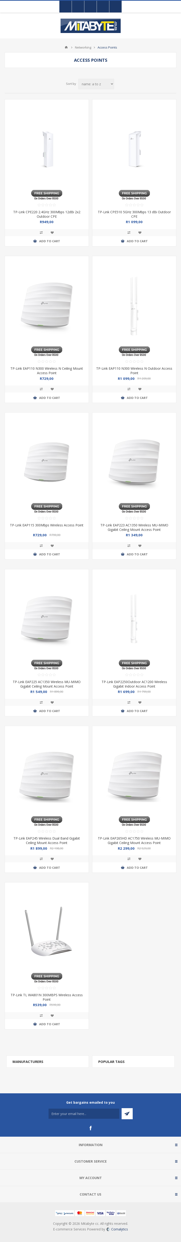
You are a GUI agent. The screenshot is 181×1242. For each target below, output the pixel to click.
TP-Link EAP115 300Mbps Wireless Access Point (46, 525)
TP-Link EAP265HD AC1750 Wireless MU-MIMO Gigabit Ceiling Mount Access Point (134, 840)
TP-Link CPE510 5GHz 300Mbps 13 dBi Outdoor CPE (134, 214)
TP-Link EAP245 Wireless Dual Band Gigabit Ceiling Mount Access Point (46, 840)
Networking (83, 47)
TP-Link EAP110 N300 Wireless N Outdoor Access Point (134, 370)
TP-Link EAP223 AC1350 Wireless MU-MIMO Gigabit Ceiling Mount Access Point (134, 527)
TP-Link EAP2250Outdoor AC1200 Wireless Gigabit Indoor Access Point (134, 684)
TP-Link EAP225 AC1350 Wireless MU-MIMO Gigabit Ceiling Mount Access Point (47, 684)
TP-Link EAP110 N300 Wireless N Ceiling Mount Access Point (46, 370)
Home (66, 47)
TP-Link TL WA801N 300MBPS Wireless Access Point (47, 997)
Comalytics (117, 1229)
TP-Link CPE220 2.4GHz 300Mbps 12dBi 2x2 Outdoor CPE (46, 214)
